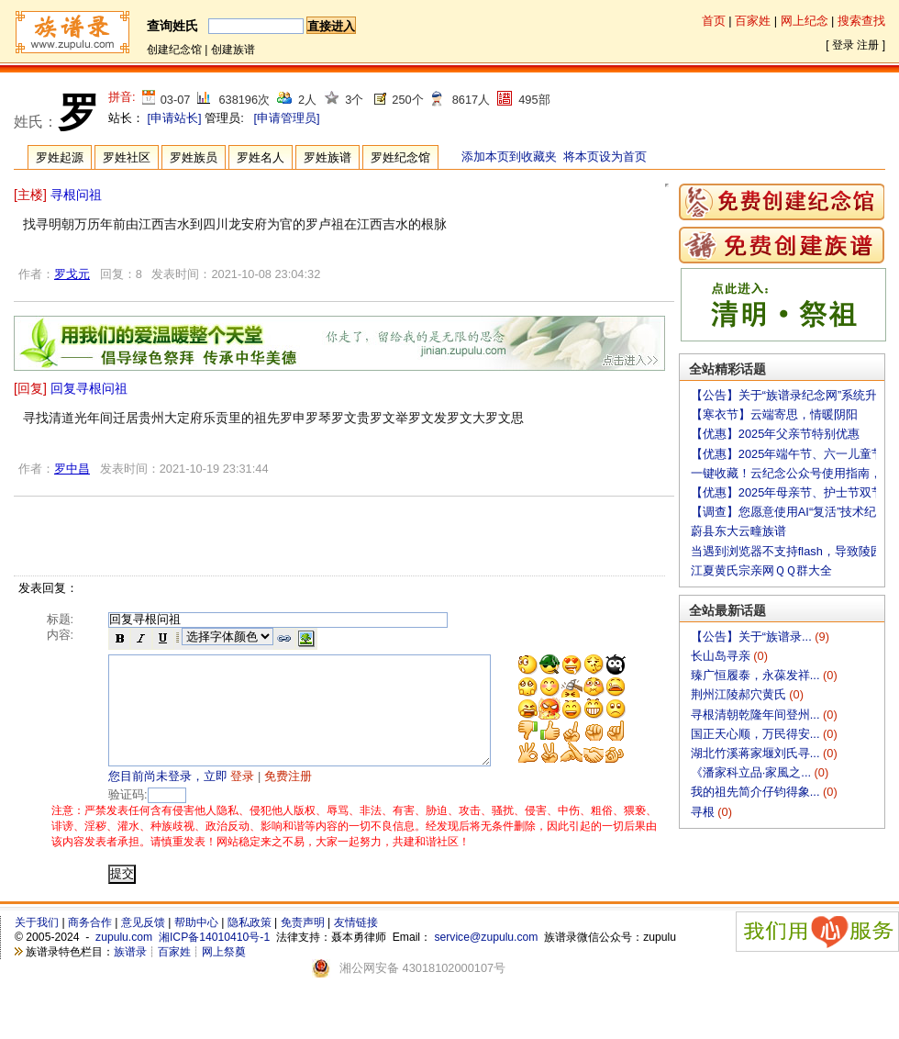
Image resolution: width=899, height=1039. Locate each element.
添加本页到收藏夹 (509, 156)
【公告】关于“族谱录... (753, 636)
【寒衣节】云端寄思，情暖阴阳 (774, 414)
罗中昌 (72, 468)
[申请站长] (175, 118)
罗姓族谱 (327, 157)
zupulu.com (123, 959)
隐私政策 (250, 944)
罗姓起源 (59, 157)
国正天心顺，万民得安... (757, 734)
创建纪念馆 (174, 49)
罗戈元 (72, 274)
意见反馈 (143, 944)
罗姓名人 (260, 157)
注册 (868, 45)
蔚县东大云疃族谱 (738, 531)
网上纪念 (804, 21)
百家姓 (753, 21)
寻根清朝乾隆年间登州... (757, 714)
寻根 (704, 812)
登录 (843, 45)
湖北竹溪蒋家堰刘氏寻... (757, 753)
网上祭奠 (224, 973)
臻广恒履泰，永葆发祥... (757, 675)
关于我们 (37, 944)
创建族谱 (233, 49)
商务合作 (90, 944)
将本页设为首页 (605, 156)
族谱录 (130, 973)
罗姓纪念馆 (400, 157)
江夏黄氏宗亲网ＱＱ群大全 (761, 570)
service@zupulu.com (486, 959)
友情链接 (356, 944)
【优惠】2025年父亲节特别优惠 (775, 434)
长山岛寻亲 (722, 656)
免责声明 (303, 944)
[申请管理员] (286, 118)
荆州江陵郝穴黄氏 (740, 694)
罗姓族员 (193, 157)
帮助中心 (196, 944)
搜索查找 (861, 21)
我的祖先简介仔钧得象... (757, 792)
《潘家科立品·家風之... (753, 772)
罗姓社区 (126, 157)
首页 (714, 21)
